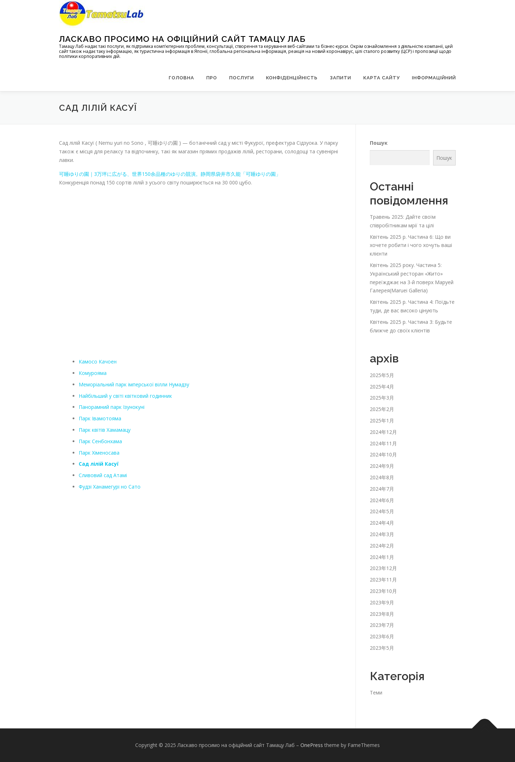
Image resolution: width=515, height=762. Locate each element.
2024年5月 (382, 511)
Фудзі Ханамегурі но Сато (110, 486)
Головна (181, 77)
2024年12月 (383, 432)
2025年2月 (382, 409)
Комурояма (93, 373)
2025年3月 (382, 397)
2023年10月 (383, 591)
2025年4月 (382, 386)
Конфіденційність (292, 77)
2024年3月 (382, 534)
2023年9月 (382, 602)
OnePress (311, 745)
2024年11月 (383, 443)
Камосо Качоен (98, 361)
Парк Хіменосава (99, 452)
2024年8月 (382, 477)
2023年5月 (382, 647)
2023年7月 (382, 625)
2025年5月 (382, 375)
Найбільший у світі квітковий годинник (125, 395)
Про (211, 77)
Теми (376, 692)
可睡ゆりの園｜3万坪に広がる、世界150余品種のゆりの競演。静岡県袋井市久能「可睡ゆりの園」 (170, 173)
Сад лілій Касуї (99, 463)
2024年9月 (382, 465)
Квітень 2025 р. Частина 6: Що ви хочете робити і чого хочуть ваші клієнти (411, 245)
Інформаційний (434, 77)
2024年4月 (382, 522)
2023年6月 (382, 636)
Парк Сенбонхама (100, 441)
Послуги (241, 77)
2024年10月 (383, 454)
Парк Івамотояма (100, 418)
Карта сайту (381, 77)
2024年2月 (382, 545)
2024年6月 (382, 500)
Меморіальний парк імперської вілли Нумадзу (134, 384)
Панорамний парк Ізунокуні (111, 407)
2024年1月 (382, 557)
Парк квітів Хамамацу (105, 429)
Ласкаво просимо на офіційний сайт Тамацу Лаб (182, 39)
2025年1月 (382, 420)
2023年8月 (382, 613)
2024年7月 (382, 488)
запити (340, 77)
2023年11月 (383, 579)
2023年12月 (383, 568)
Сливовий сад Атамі (103, 475)
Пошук (379, 142)
